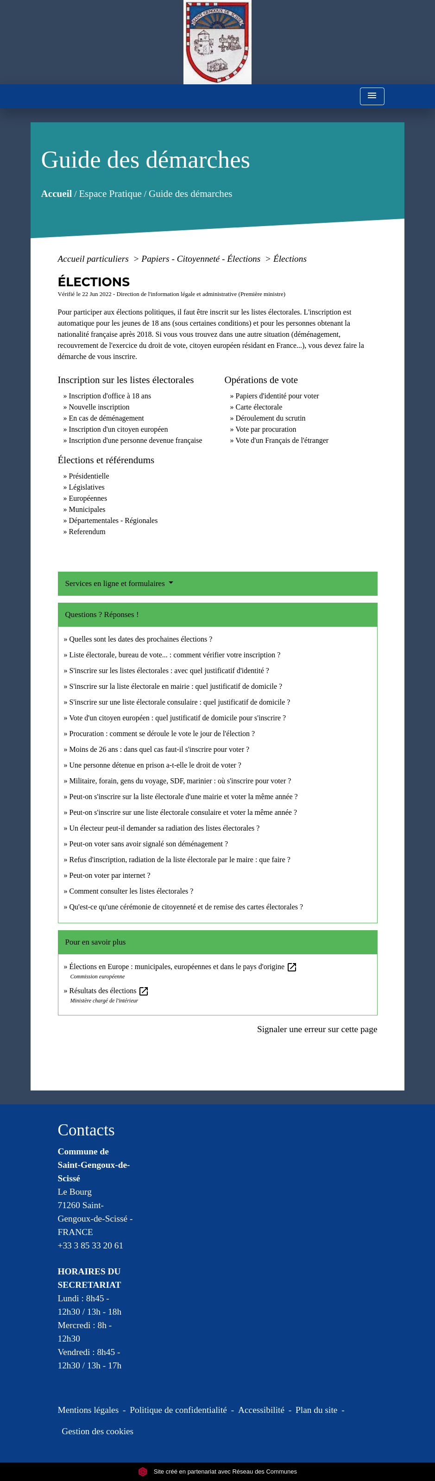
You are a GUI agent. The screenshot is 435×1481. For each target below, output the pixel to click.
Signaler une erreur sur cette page (317, 1029)
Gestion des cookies (97, 1431)
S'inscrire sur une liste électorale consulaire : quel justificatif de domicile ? (179, 702)
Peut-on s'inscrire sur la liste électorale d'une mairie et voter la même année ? (183, 796)
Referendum (87, 532)
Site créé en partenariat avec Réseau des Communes (217, 1471)
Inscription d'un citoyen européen (118, 429)
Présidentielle (89, 476)
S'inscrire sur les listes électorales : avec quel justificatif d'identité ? (169, 670)
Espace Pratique (110, 193)
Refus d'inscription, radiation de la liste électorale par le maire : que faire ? (179, 859)
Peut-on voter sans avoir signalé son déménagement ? (148, 844)
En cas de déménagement (106, 418)
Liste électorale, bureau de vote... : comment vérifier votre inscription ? (175, 655)
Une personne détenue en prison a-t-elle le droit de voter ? (155, 765)
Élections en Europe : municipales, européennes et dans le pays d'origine (183, 967)
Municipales (87, 509)
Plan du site (316, 1410)
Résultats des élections (109, 991)
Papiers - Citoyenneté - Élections (202, 259)
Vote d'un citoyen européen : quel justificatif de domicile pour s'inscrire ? (177, 718)
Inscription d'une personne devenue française (135, 440)
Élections (290, 259)
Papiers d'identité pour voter (277, 396)
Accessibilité (261, 1410)
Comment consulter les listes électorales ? (131, 891)
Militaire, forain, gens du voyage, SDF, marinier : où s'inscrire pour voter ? (180, 781)
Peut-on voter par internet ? (110, 875)
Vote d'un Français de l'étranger (281, 440)
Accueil (56, 193)
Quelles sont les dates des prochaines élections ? (141, 639)
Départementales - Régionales (113, 520)
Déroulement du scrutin (271, 418)
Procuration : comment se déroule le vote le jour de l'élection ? (162, 733)
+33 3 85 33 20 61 (91, 1245)
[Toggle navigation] (372, 97)
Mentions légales (88, 1410)
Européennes (88, 498)
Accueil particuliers (94, 259)
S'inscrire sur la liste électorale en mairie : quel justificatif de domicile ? (176, 686)
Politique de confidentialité (178, 1410)
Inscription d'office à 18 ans (110, 396)
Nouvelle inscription (99, 407)
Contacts (86, 1130)
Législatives (87, 487)
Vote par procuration (265, 429)
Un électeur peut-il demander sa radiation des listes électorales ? (164, 828)
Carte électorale (259, 407)
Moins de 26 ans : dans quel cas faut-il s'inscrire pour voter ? (159, 749)
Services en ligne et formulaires (116, 583)
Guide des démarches (191, 193)
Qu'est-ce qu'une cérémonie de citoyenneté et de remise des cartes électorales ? (186, 907)
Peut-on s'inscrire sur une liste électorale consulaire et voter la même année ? (183, 812)
